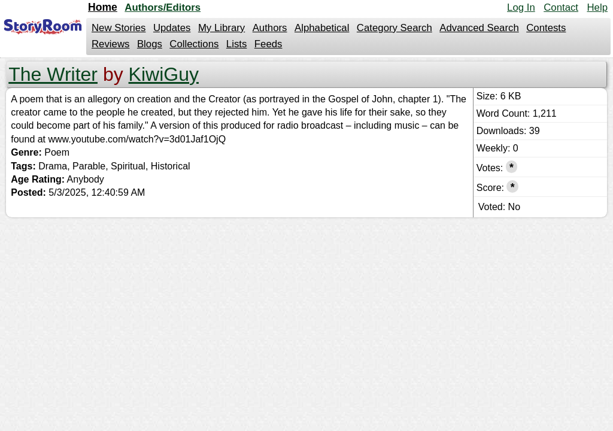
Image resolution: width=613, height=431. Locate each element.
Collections (194, 44)
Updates (172, 28)
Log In (521, 7)
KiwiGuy (164, 74)
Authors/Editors (163, 7)
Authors (270, 28)
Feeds (268, 44)
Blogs (149, 44)
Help (597, 7)
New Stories (118, 28)
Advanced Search (478, 28)
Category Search (394, 28)
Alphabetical (322, 28)
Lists (236, 44)
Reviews (110, 44)
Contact (561, 7)
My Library (221, 28)
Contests (546, 28)
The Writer (53, 74)
